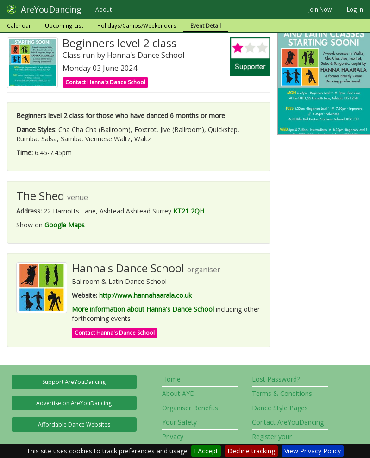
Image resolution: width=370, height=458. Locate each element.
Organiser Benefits (190, 407)
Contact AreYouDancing (288, 422)
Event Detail (205, 25)
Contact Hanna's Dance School (105, 82)
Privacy (172, 436)
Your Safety (179, 422)
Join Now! (320, 9)
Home (171, 379)
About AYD (178, 393)
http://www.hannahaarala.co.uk (145, 295)
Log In (355, 9)
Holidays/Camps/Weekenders (136, 25)
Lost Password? (276, 379)
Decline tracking (251, 450)
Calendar (19, 25)
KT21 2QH (188, 211)
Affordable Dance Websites (74, 424)
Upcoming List (64, 25)
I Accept (206, 450)
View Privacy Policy (312, 450)
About (103, 9)
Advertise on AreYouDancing (74, 403)
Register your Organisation (272, 441)
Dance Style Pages (280, 407)
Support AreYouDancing (74, 382)
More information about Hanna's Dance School (143, 309)
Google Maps (64, 224)
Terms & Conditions (282, 393)
